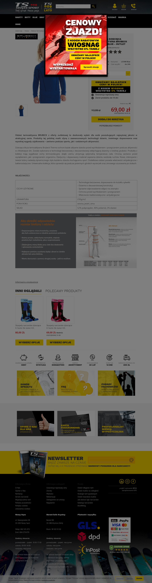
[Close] (105, 16)
